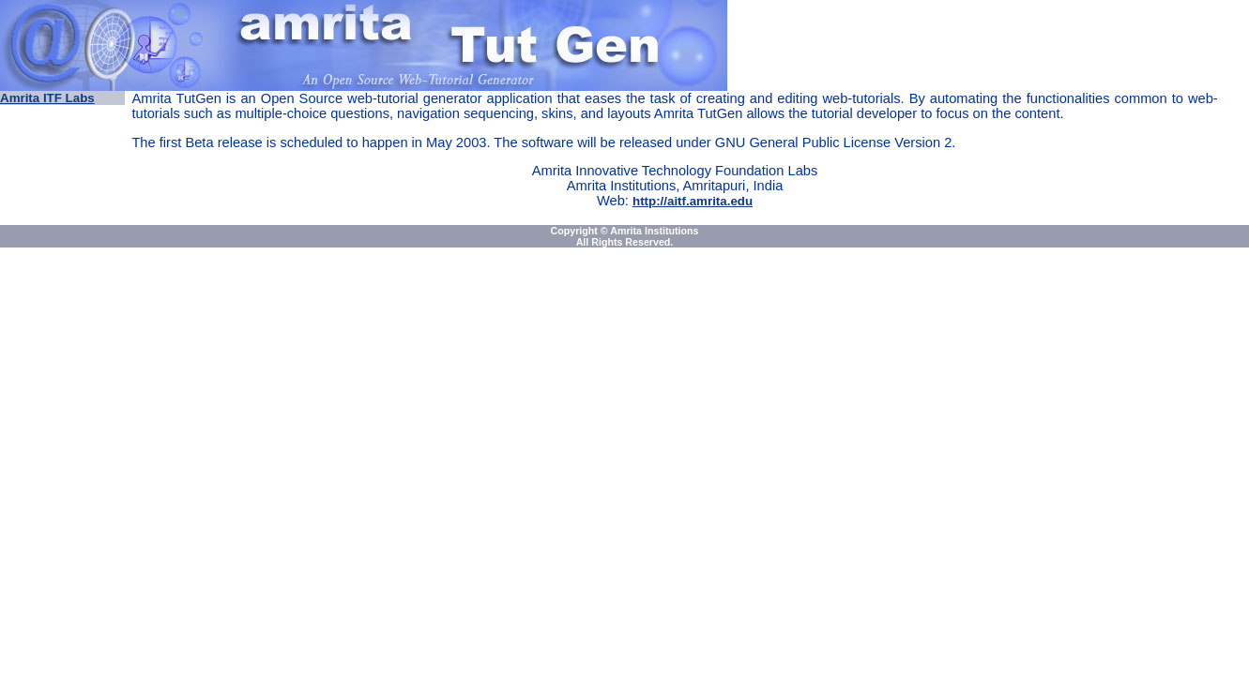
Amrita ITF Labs (47, 98)
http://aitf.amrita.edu (692, 201)
